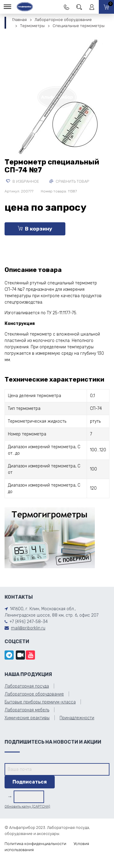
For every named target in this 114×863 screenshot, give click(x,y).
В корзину (35, 229)
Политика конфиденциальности (35, 843)
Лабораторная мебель (27, 710)
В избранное (22, 181)
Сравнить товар (69, 181)
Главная (19, 19)
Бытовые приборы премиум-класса (40, 702)
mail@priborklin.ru (28, 628)
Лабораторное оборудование (63, 19)
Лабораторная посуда (27, 686)
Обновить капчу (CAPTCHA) (27, 806)
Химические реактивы (27, 717)
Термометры (32, 25)
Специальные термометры (79, 25)
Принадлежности (77, 717)
